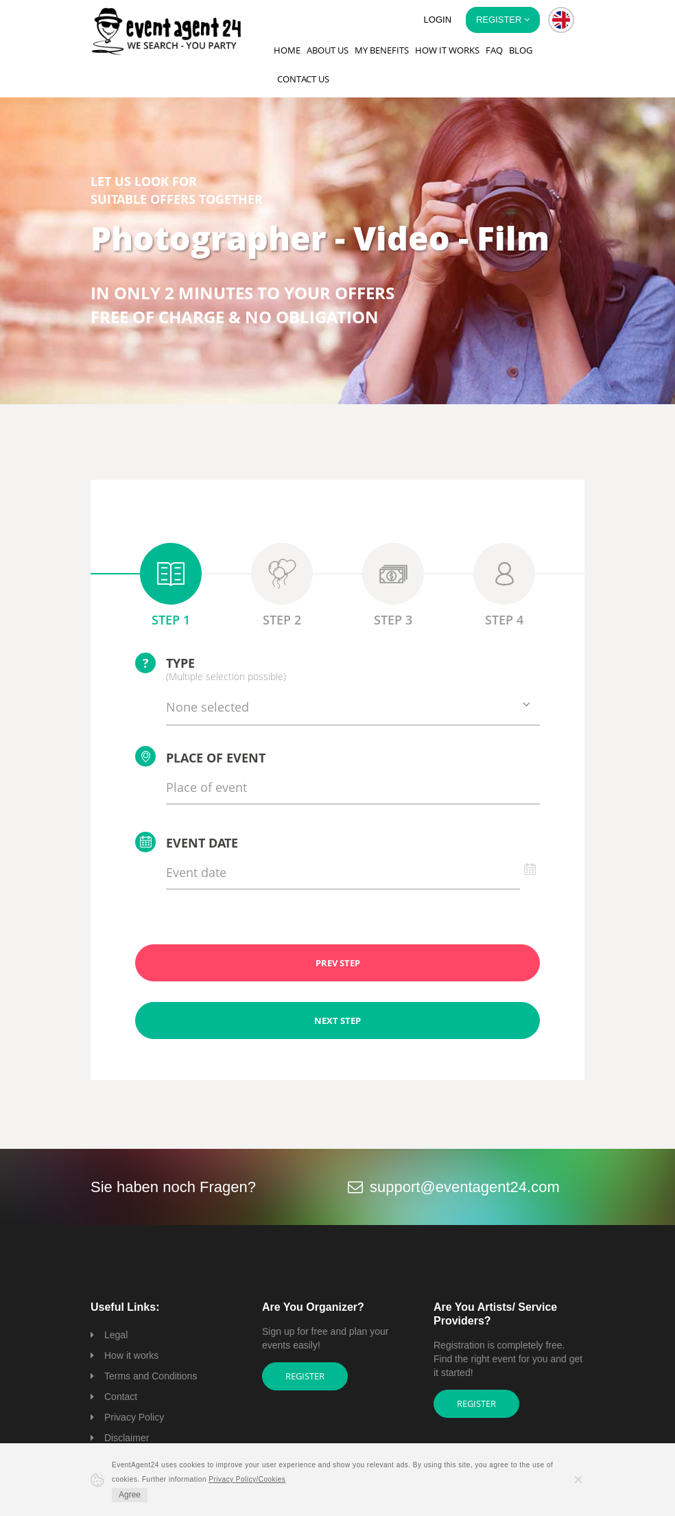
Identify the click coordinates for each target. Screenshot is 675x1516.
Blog (520, 50)
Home (287, 50)
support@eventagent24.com (465, 1187)
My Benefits (382, 50)
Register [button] (503, 19)
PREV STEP (338, 963)
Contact (120, 1396)
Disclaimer (126, 1437)
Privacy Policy (134, 1417)
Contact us (303, 79)
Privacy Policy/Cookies (247, 1479)
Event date (186, 842)
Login (437, 19)
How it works (447, 50)
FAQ (494, 50)
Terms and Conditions (150, 1376)
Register (304, 1376)
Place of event (200, 756)
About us (327, 50)
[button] (561, 20)
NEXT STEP (337, 1020)
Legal (116, 1334)
